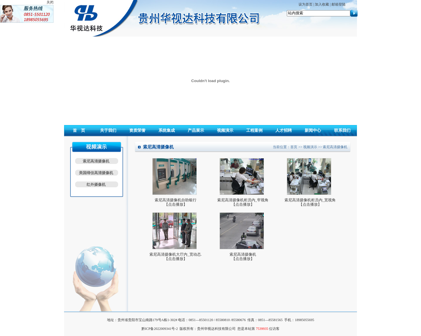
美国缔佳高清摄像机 (96, 173)
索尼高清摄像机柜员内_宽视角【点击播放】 (310, 202)
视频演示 (225, 130)
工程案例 (254, 130)
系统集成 (166, 130)
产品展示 (196, 130)
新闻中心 (313, 130)
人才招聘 (283, 130)
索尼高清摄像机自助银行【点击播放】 (175, 202)
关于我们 (108, 130)
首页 (293, 147)
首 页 (79, 130)
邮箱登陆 (339, 4)
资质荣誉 (137, 130)
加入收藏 (322, 4)
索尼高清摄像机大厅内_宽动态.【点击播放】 (175, 256)
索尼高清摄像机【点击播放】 (243, 256)
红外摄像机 (96, 184)
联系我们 (342, 130)
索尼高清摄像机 (96, 161)
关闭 (50, 2)
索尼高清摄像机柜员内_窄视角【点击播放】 (243, 202)
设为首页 (306, 4)
